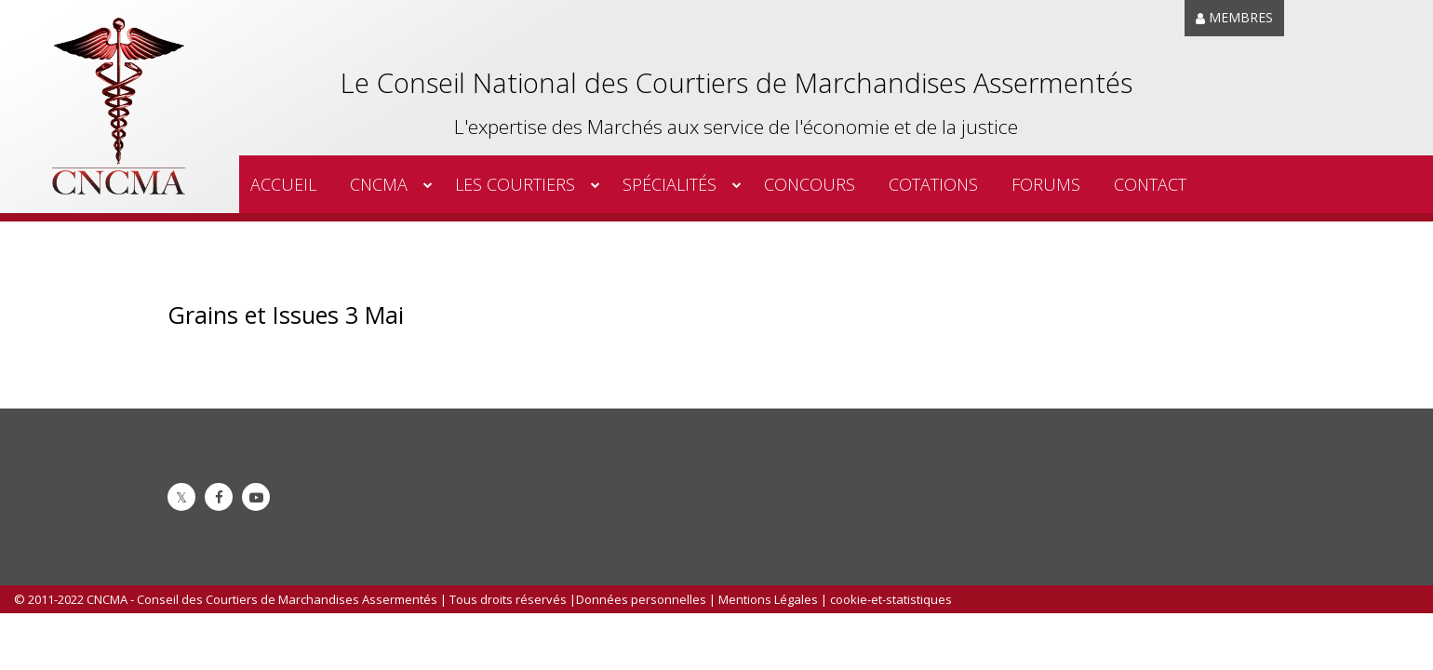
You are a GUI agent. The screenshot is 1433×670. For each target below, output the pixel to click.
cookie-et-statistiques (891, 599)
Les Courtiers (515, 184)
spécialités (669, 184)
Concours (809, 184)
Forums (1045, 184)
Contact (1150, 184)
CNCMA (379, 184)
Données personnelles (641, 599)
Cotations (933, 184)
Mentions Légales (768, 599)
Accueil (283, 184)
